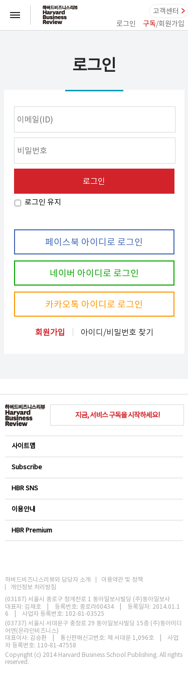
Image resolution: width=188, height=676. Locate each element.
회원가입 (50, 332)
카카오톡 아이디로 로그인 (94, 304)
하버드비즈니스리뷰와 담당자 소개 (48, 580)
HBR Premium (93, 530)
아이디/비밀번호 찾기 (117, 332)
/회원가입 (163, 23)
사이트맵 (93, 446)
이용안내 (93, 509)
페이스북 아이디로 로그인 (94, 242)
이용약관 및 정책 (122, 580)
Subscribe (93, 467)
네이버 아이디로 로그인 (94, 273)
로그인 (126, 23)
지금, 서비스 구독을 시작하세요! (117, 415)
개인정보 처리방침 (33, 587)
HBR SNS (93, 488)
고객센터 (166, 11)
